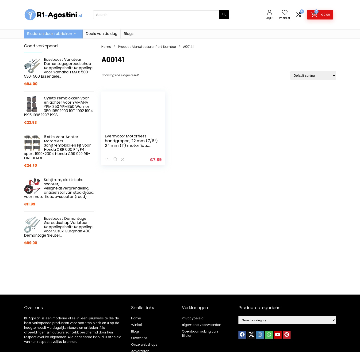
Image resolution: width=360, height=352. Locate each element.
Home (106, 46)
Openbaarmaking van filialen (200, 333)
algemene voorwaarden (201, 324)
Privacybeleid (192, 318)
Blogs (129, 33)
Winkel (136, 324)
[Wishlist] (284, 13)
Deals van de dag (101, 33)
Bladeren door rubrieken (49, 33)
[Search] (224, 14)
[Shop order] (313, 75)
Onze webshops (144, 344)
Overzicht (139, 338)
